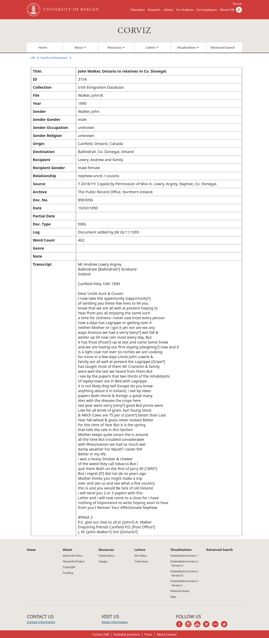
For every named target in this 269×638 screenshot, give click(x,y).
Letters (150, 47)
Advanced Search (222, 47)
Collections (141, 561)
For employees (207, 9)
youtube (198, 624)
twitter (225, 624)
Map (173, 597)
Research (154, 9)
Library (168, 9)
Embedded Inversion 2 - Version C (184, 583)
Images (103, 561)
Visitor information (114, 622)
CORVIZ (134, 30)
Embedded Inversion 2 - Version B (184, 573)
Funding (68, 573)
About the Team (72, 555)
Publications (106, 555)
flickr (216, 624)
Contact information (41, 622)
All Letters (140, 555)
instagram (189, 624)
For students (185, 9)
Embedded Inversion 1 (184, 555)
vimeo (207, 624)
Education (138, 9)
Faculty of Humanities (54, 57)
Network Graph (179, 591)
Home (42, 47)
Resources (115, 47)
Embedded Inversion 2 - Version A (184, 563)
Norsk (237, 4)
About (78, 47)
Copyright (69, 567)
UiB (33, 57)
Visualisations (186, 47)
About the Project (74, 561)
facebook (180, 624)
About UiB (227, 9)
